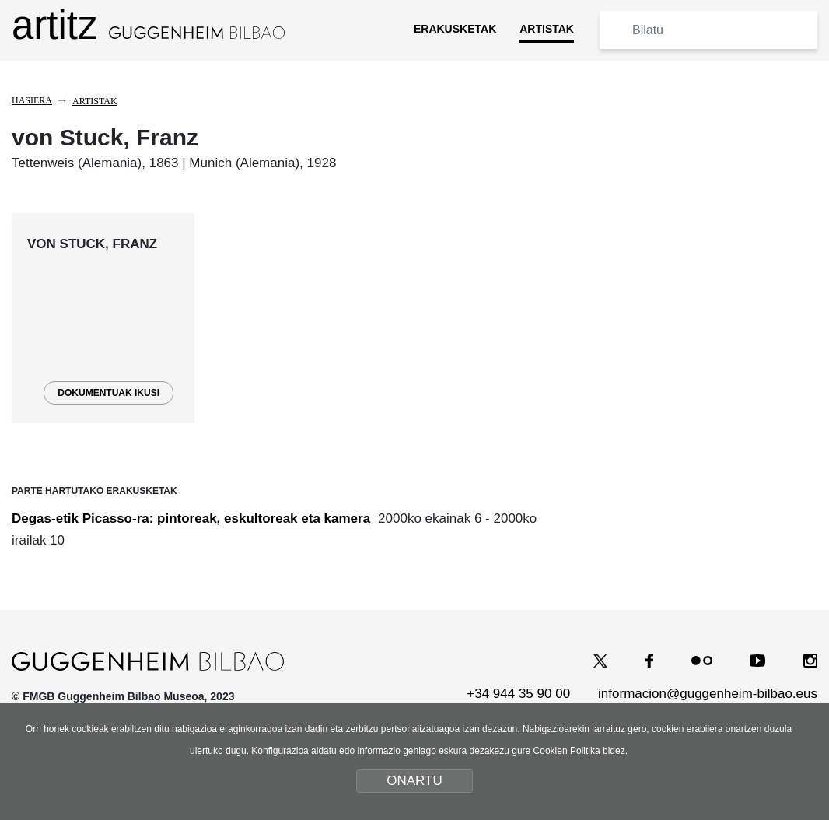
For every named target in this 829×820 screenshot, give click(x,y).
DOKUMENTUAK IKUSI (108, 392)
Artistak (94, 101)
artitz (148, 25)
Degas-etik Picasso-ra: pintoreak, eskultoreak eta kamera (191, 518)
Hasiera (32, 100)
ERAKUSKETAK (455, 29)
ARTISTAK (546, 29)
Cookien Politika (566, 750)
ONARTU (414, 780)
